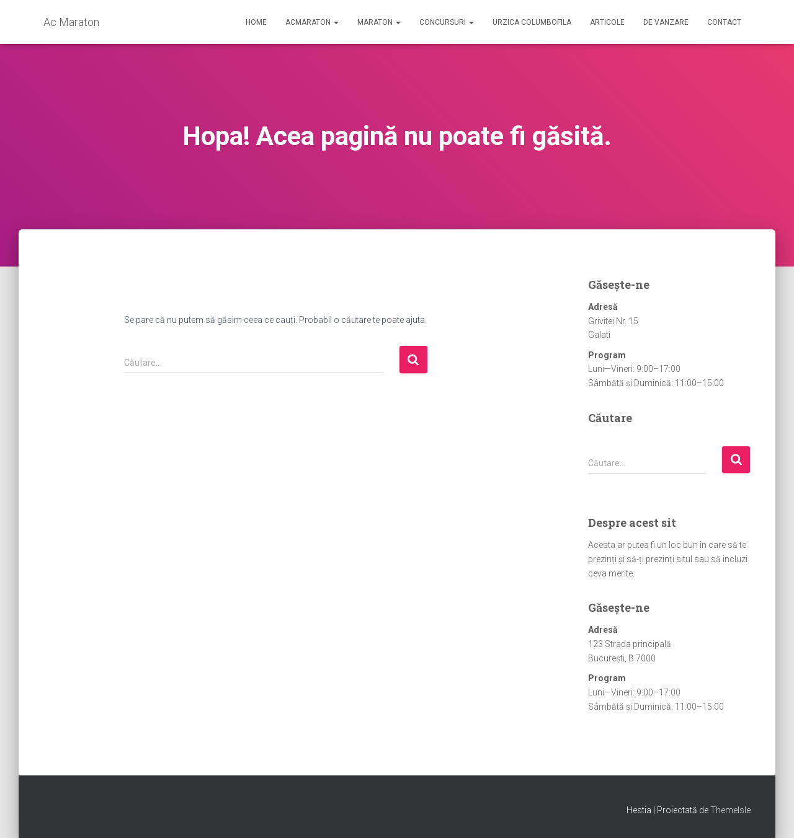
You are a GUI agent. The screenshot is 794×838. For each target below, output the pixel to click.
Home (256, 22)
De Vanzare (666, 22)
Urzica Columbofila (532, 22)
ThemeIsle (730, 810)
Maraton (379, 22)
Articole (607, 22)
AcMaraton (312, 22)
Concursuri (446, 22)
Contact (724, 22)
